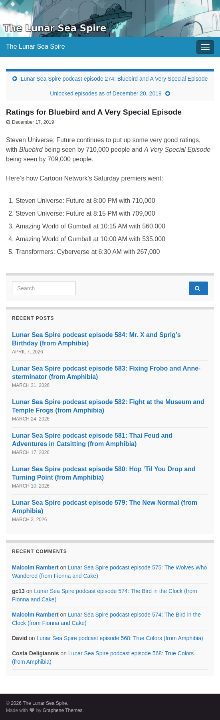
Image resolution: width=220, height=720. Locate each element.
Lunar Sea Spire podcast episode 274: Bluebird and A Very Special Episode (114, 78)
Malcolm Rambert (35, 567)
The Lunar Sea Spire (35, 46)
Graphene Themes (63, 710)
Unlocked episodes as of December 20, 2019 (105, 93)
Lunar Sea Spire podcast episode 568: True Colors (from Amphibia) (119, 638)
